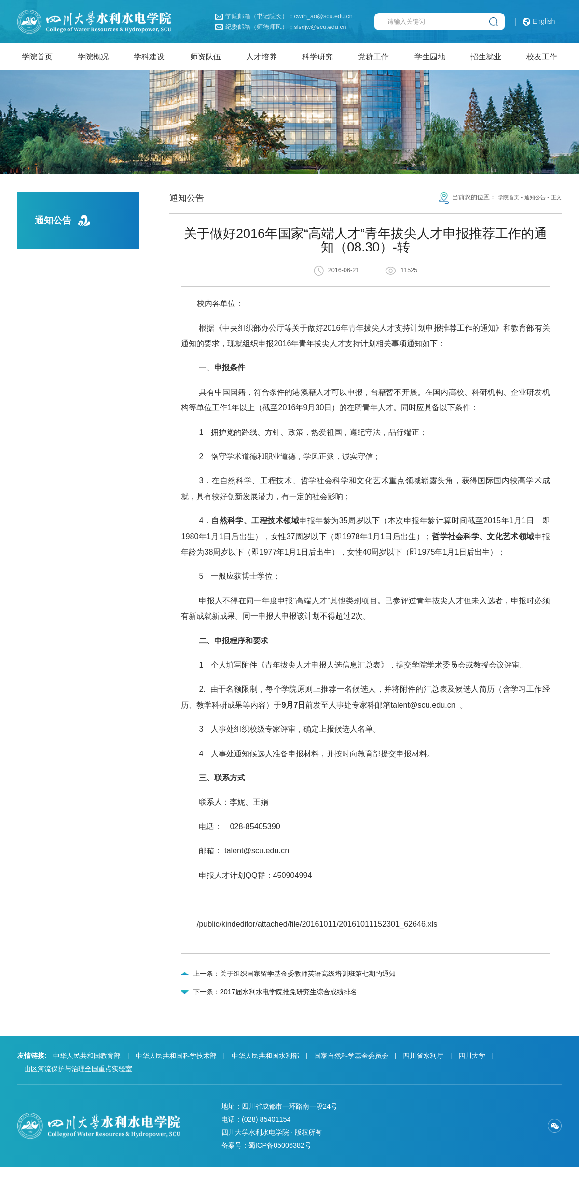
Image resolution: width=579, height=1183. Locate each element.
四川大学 (471, 1071)
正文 (555, 203)
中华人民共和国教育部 (87, 1071)
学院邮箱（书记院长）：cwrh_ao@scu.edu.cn (284, 17)
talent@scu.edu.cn (256, 855)
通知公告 (531, 203)
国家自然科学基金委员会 (351, 1071)
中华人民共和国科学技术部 (176, 1071)
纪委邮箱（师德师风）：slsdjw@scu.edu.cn (280, 27)
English (539, 22)
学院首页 (500, 203)
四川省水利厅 (423, 1071)
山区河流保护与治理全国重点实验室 (78, 1084)
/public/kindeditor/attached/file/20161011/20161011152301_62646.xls (317, 929)
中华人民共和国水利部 (265, 1071)
